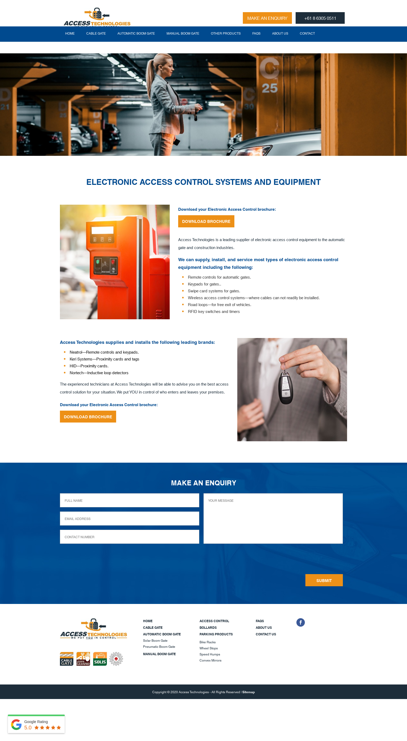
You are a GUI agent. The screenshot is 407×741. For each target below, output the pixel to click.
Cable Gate (96, 45)
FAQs (256, 45)
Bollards (208, 627)
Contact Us (266, 634)
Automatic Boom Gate (136, 45)
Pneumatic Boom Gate (159, 646)
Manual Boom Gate (183, 45)
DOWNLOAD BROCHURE (206, 221)
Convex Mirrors (210, 660)
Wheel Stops (209, 648)
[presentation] (244, 560)
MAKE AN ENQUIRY (267, 18)
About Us (280, 45)
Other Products (226, 45)
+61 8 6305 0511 (320, 18)
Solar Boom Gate (155, 640)
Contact (307, 45)
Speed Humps (210, 654)
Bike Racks (208, 642)
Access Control (214, 620)
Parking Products (216, 634)
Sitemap (248, 692)
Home (70, 45)
